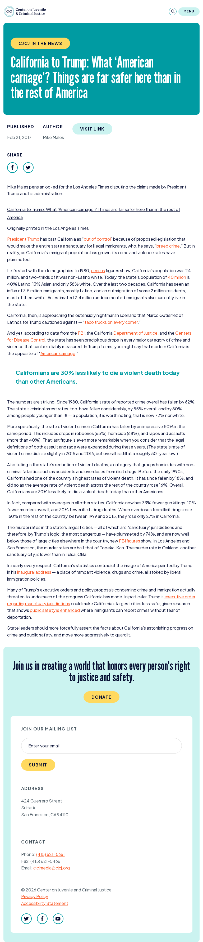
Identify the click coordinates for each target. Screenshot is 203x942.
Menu (189, 11)
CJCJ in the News (40, 43)
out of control (97, 239)
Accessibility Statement (44, 903)
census (98, 270)
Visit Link (92, 129)
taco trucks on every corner (111, 322)
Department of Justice (135, 333)
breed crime (168, 246)
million (177, 277)
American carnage (57, 353)
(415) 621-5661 (50, 854)
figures (129, 541)
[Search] (173, 11)
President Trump (23, 239)
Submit (38, 765)
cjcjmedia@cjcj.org (51, 868)
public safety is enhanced (55, 610)
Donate (101, 697)
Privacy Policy (34, 896)
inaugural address (34, 572)
